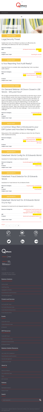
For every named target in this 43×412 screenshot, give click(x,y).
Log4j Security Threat (11, 39)
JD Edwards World (38, 50)
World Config (38, 165)
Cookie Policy (4, 269)
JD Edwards (4, 327)
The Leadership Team (7, 373)
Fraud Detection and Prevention (9, 292)
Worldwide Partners (6, 387)
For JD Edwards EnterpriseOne (9, 310)
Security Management (36, 112)
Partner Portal (5, 390)
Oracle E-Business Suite (32, 75)
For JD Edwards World (6, 312)
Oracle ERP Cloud (6, 321)
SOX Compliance (37, 162)
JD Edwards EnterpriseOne (29, 49)
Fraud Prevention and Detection (34, 137)
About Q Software (6, 370)
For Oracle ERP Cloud (6, 304)
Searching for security (36, 54)
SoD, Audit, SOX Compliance (8, 353)
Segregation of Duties (28, 212)
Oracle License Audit (6, 361)
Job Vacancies (5, 379)
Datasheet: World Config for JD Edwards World (21, 155)
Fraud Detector (38, 189)
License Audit (5, 284)
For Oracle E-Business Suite (8, 307)
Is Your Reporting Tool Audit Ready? (17, 63)
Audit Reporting (37, 72)
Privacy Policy (4, 268)
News (3, 376)
